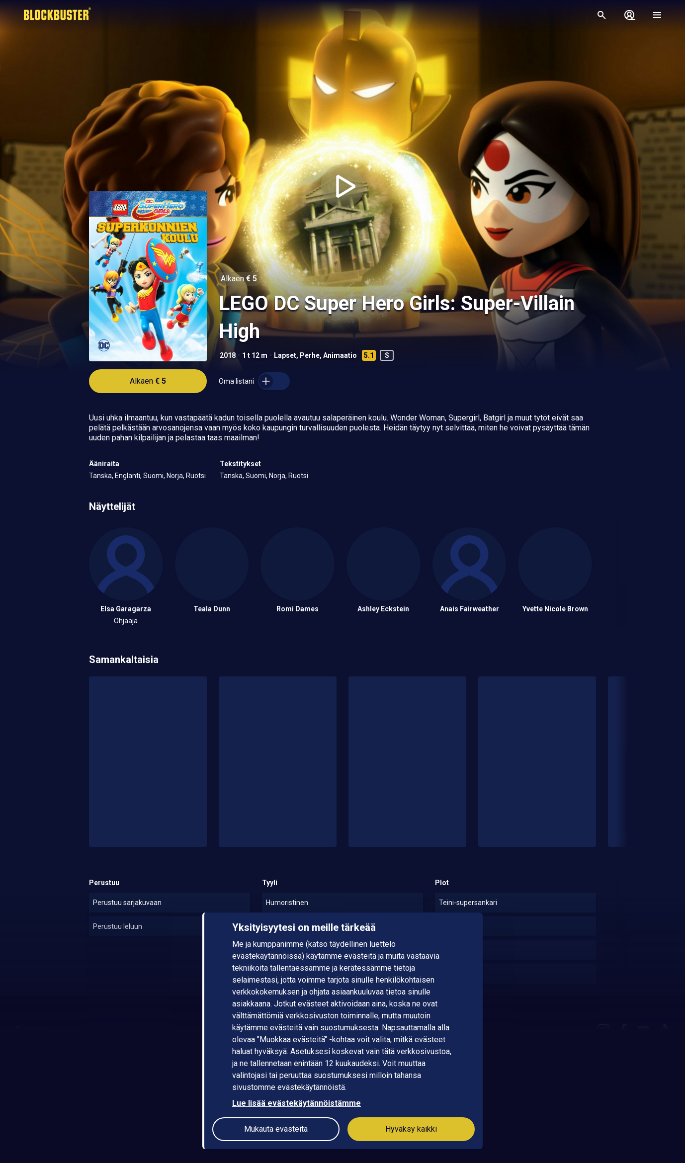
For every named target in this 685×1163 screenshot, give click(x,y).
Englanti (127, 476)
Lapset (285, 355)
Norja (175, 476)
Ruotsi (196, 476)
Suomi (153, 476)
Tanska (100, 476)
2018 (228, 355)
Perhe (310, 355)
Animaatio (340, 355)
